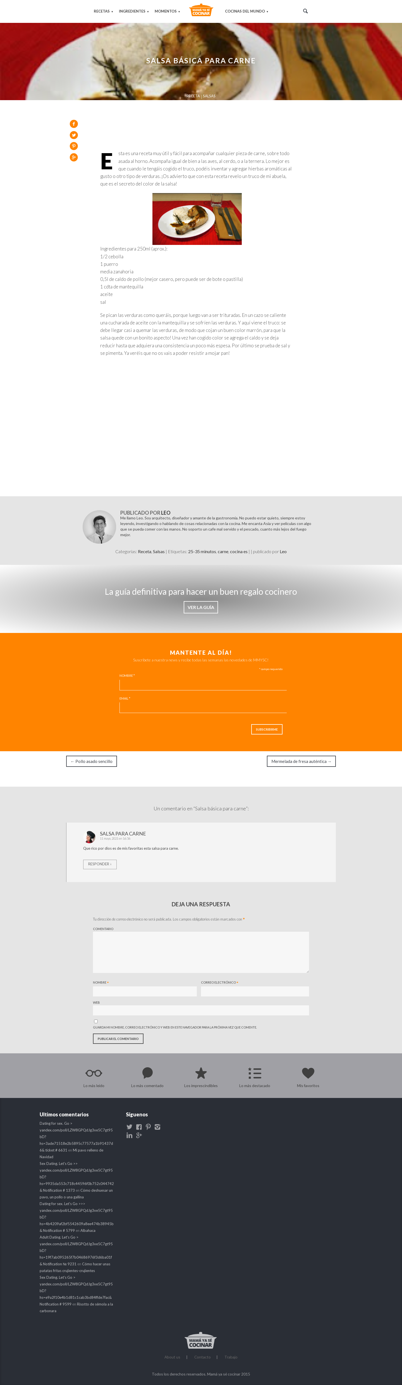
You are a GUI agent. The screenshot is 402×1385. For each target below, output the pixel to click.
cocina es (239, 550)
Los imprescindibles (201, 1085)
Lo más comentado (147, 1085)
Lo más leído (93, 1085)
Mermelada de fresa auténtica (301, 760)
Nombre (128, 675)
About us (172, 1356)
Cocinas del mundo (245, 11)
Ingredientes (132, 11)
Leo (166, 512)
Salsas (209, 95)
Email (126, 698)
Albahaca (88, 1230)
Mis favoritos (308, 1085)
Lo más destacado (254, 1085)
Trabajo (231, 1356)
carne (223, 550)
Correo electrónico (219, 982)
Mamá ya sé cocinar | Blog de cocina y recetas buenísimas (201, 11)
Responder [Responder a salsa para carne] (99, 863)
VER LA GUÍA (201, 606)
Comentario (104, 928)
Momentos (166, 11)
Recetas (102, 11)
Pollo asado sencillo (92, 760)
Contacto (202, 1356)
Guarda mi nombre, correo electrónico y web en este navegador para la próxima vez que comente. (176, 1026)
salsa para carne (124, 833)
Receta (193, 95)
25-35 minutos (202, 550)
